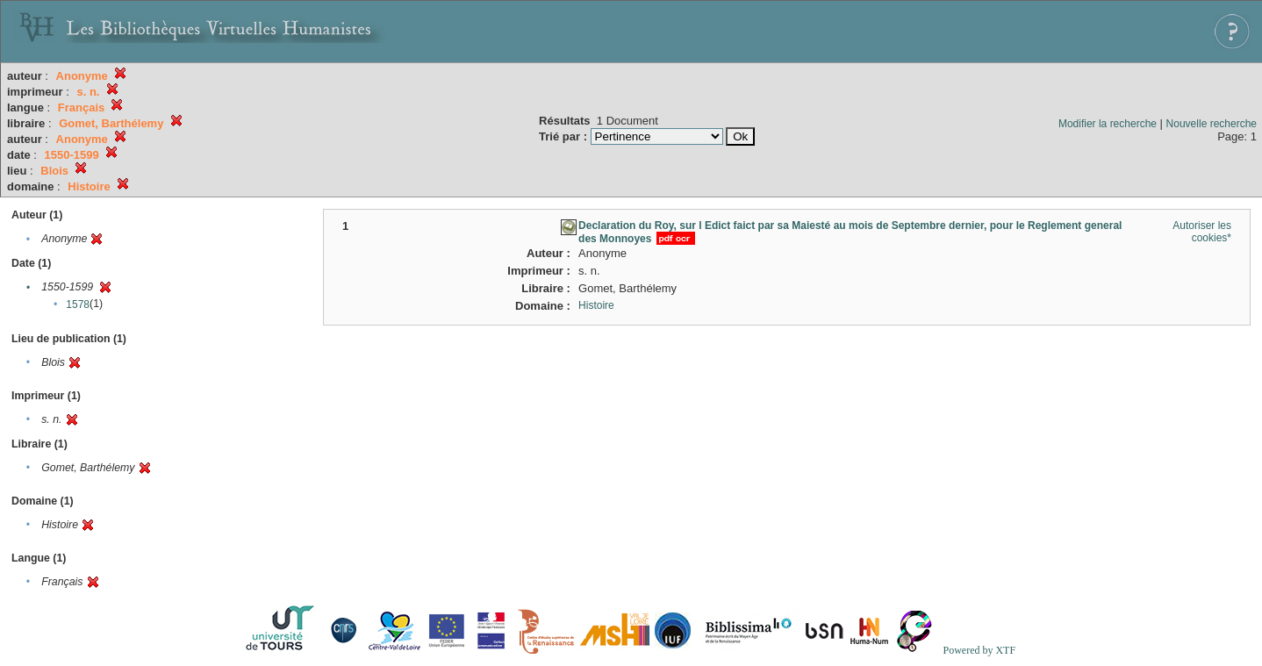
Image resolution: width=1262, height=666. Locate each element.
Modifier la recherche (1107, 124)
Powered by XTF (979, 650)
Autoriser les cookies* (1201, 231)
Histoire (596, 305)
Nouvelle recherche (1211, 124)
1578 (78, 304)
